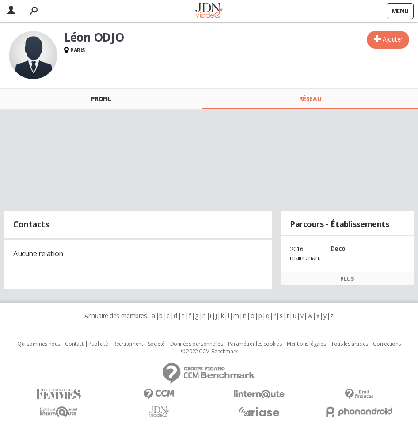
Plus (347, 279)
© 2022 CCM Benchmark (209, 351)
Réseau (310, 99)
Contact (74, 344)
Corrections (386, 344)
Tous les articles (349, 344)
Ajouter (393, 39)
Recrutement (128, 344)
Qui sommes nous (38, 344)
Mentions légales (306, 344)
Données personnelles (196, 344)
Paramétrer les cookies (255, 344)
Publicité (98, 344)
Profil (101, 99)
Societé (156, 344)
